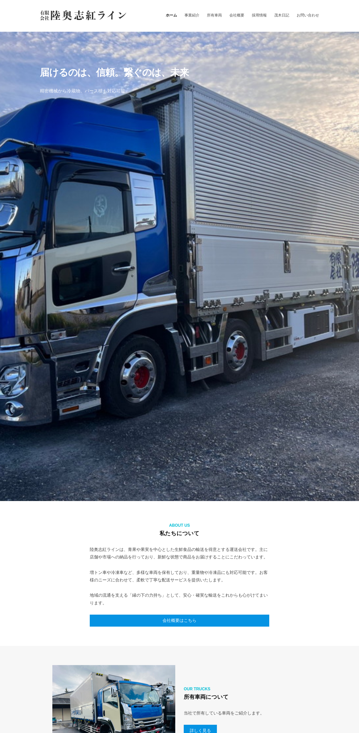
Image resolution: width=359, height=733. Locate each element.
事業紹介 (191, 15)
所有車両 (214, 15)
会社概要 (236, 15)
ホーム (171, 15)
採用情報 (259, 15)
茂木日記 (281, 15)
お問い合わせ (308, 15)
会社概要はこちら (179, 620)
